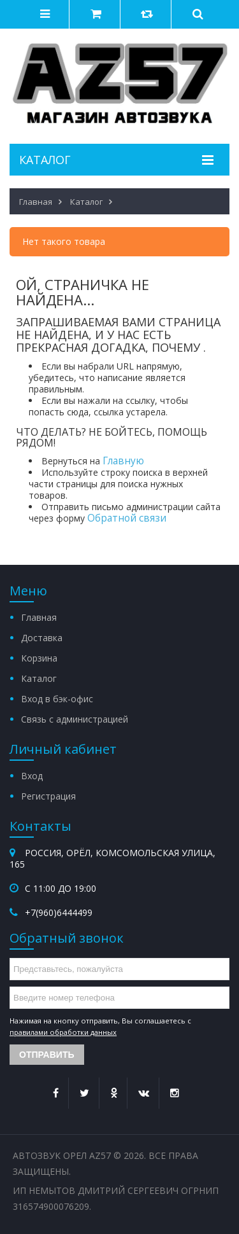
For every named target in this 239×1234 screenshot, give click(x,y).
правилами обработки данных (63, 1032)
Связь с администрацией (74, 719)
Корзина (39, 658)
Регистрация (48, 796)
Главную (123, 461)
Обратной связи (126, 518)
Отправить (47, 1055)
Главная (39, 617)
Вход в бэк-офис (57, 699)
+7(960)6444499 (58, 912)
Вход (32, 776)
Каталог (39, 678)
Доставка (41, 638)
